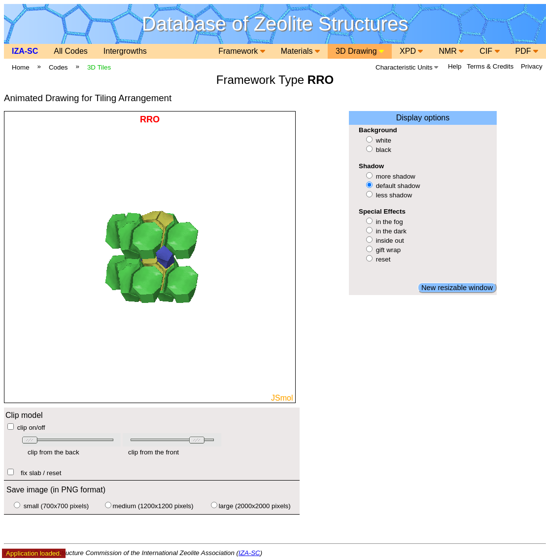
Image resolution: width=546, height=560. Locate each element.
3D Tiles (99, 67)
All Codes (70, 51)
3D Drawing (360, 51)
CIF (489, 51)
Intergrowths (125, 51)
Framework (241, 51)
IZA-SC (25, 51)
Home (21, 67)
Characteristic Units (406, 67)
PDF (526, 51)
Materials (300, 51)
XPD (411, 51)
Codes (58, 67)
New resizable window (457, 288)
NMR (451, 51)
